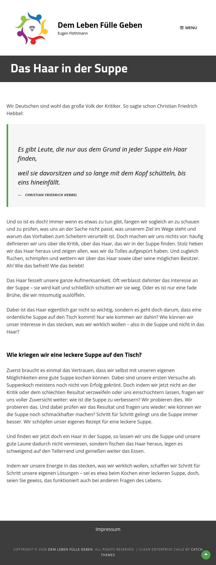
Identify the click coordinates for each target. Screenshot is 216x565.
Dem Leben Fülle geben (100, 25)
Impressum (107, 529)
